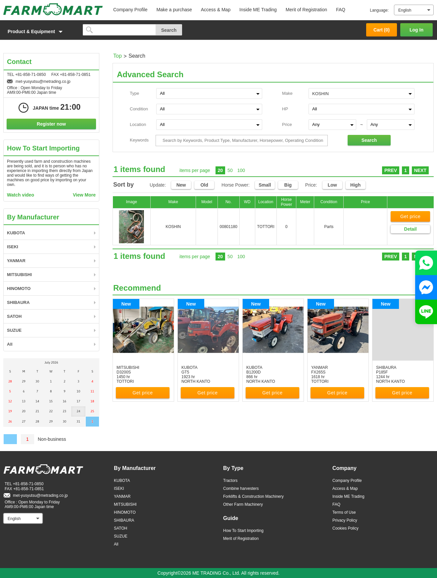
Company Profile (130, 9)
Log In (416, 29)
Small (265, 185)
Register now (51, 124)
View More (84, 195)
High (355, 185)
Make (287, 93)
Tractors (230, 480)
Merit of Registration (306, 9)
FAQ (340, 9)
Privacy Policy (344, 520)
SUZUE (14, 330)
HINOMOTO (18, 288)
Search (369, 140)
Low (332, 185)
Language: (379, 10)
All (10, 344)
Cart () (381, 29)
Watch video (20, 195)
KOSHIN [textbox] (320, 93)
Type (134, 93)
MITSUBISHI (19, 274)
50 (230, 170)
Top (117, 56)
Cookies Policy (345, 528)
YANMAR (16, 260)
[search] (119, 30)
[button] (39, 31)
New (181, 185)
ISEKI (12, 246)
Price (287, 124)
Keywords (139, 140)
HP (285, 108)
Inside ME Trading (258, 9)
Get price (410, 216)
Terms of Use (344, 512)
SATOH (14, 316)
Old (204, 185)
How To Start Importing (243, 530)
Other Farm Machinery (243, 504)
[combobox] (361, 93)
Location (138, 124)
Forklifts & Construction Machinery (253, 496)
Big (288, 185)
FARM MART (53, 9)
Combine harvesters (241, 488)
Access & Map (215, 9)
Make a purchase (174, 9)
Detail (410, 229)
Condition (139, 108)
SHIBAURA (18, 302)
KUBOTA (16, 232)
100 (241, 170)
